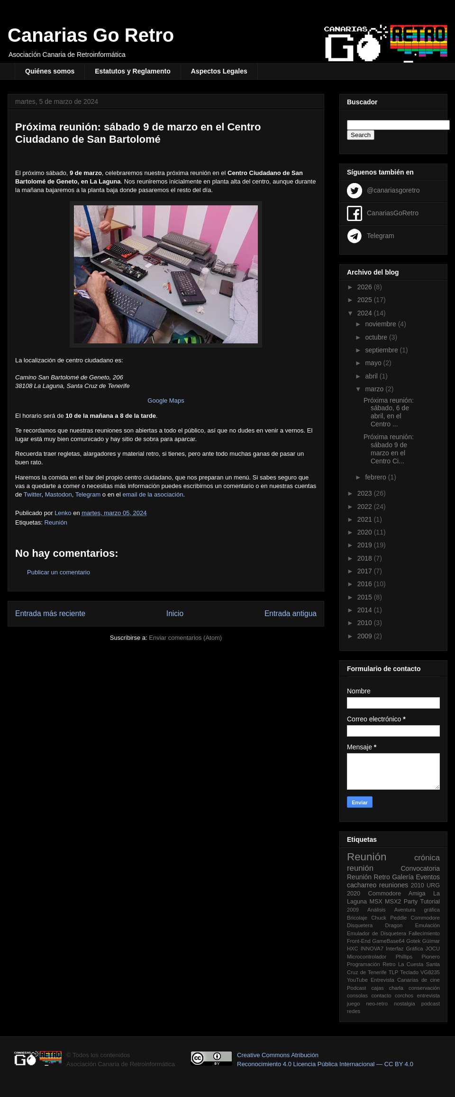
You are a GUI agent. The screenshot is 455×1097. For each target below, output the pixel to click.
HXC (352, 948)
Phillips (404, 956)
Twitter (33, 494)
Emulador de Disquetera (376, 933)
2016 (365, 584)
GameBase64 (388, 941)
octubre (377, 337)
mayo (374, 363)
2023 (365, 493)
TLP (394, 972)
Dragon (394, 925)
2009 (365, 636)
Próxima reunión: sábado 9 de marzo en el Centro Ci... (389, 448)
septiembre (382, 350)
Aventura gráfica (417, 910)
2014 (365, 610)
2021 (365, 519)
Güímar (431, 941)
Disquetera (360, 925)
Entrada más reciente (50, 613)
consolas (357, 995)
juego (353, 1003)
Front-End (359, 941)
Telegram (88, 494)
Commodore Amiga (397, 893)
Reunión (55, 522)
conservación (424, 988)
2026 (365, 287)
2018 (365, 558)
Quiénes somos (49, 71)
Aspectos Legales (219, 71)
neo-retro (376, 1003)
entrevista (428, 995)
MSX (375, 901)
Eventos (428, 877)
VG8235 (430, 972)
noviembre (381, 324)
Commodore (425, 918)
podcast (430, 1003)
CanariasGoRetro (393, 212)
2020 (365, 532)
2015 (365, 597)
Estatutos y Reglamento (132, 71)
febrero (376, 477)
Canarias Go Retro (91, 35)
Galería (403, 877)
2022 (365, 506)
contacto (381, 995)
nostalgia (404, 1003)
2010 (365, 623)
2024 (365, 313)
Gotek (413, 941)
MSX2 (393, 901)
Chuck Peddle (389, 918)
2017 (365, 571)
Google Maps (165, 400)
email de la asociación (152, 494)
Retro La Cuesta (402, 964)
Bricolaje (357, 918)
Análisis (376, 910)
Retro (382, 877)
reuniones (394, 885)
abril (372, 376)
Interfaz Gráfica (404, 948)
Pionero (430, 956)
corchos (404, 995)
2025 (365, 300)
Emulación (427, 925)
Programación (363, 964)
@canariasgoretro (393, 190)
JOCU (433, 948)
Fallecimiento (424, 933)
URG (433, 885)
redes (353, 1011)
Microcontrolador (366, 956)
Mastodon (58, 494)
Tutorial (430, 901)
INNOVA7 (372, 948)
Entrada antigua (290, 613)
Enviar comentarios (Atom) (185, 637)
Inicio (174, 613)
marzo (375, 389)
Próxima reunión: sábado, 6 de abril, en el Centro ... (389, 412)
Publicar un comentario (58, 572)
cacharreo (361, 885)
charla (396, 988)
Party (411, 901)
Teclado (409, 972)
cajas (377, 988)
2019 (365, 545)
